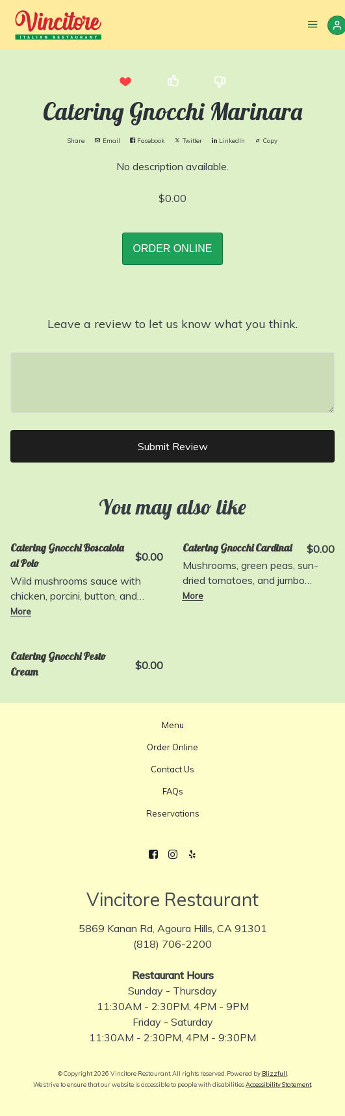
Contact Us (172, 769)
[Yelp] (192, 854)
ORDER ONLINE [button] (172, 248)
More (20, 611)
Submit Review (173, 446)
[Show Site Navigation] (312, 26)
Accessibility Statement (278, 1084)
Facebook (147, 140)
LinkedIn (228, 140)
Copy (266, 140)
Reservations (172, 813)
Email (107, 140)
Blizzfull (274, 1073)
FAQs (172, 791)
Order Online (172, 747)
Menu (173, 725)
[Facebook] (153, 854)
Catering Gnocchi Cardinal (237, 547)
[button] (125, 81)
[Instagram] (173, 854)
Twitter (188, 140)
